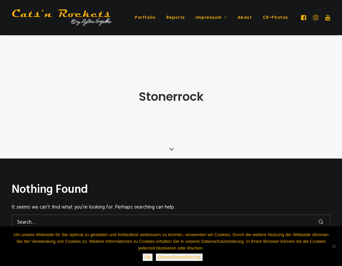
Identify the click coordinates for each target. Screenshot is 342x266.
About (245, 17)
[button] (304, 17)
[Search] (171, 219)
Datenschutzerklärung (179, 257)
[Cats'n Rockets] (62, 17)
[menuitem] (145, 17)
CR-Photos (275, 17)
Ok (148, 257)
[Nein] (333, 246)
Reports (175, 17)
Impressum (211, 17)
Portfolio (145, 17)
